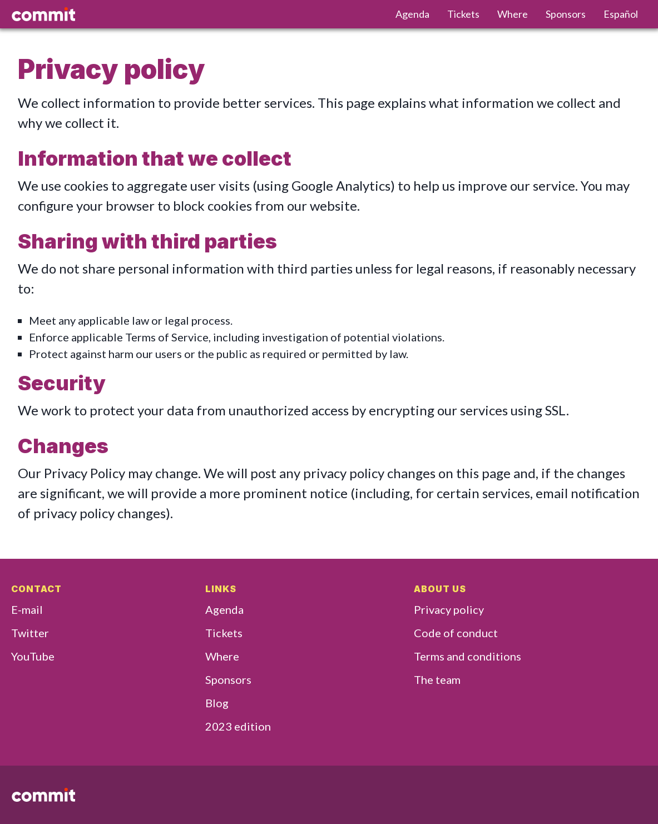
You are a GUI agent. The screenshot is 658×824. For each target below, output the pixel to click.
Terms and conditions (467, 656)
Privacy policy (449, 609)
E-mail (27, 609)
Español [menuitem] (620, 14)
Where (222, 656)
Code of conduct (456, 632)
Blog (217, 702)
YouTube (33, 656)
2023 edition (238, 726)
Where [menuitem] (512, 14)
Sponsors (228, 679)
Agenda (224, 609)
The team (437, 679)
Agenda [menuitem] (412, 14)
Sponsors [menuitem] (566, 14)
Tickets (224, 632)
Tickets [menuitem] (463, 14)
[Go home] (194, 14)
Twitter (30, 632)
